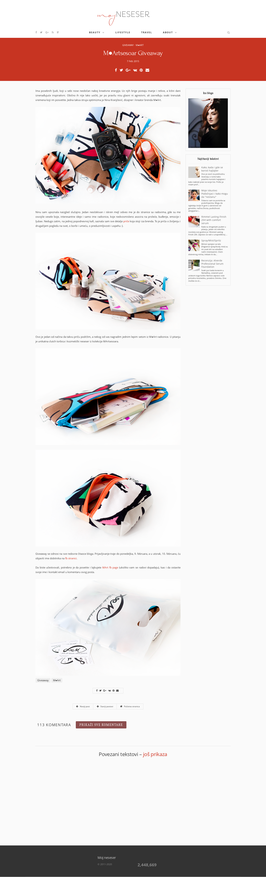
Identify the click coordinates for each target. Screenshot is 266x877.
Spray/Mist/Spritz (211, 240)
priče (126, 221)
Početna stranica (130, 706)
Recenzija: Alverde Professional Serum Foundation (212, 264)
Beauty (94, 32)
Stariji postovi (105, 706)
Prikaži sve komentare (101, 725)
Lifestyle (122, 32)
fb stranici (71, 558)
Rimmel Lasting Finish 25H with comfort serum (213, 220)
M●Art (140, 45)
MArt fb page (110, 567)
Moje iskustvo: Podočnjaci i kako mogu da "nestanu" (214, 193)
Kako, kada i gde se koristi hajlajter (212, 169)
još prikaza (155, 754)
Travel (146, 32)
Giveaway (128, 45)
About (168, 32)
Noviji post (83, 706)
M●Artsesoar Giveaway (133, 53)
